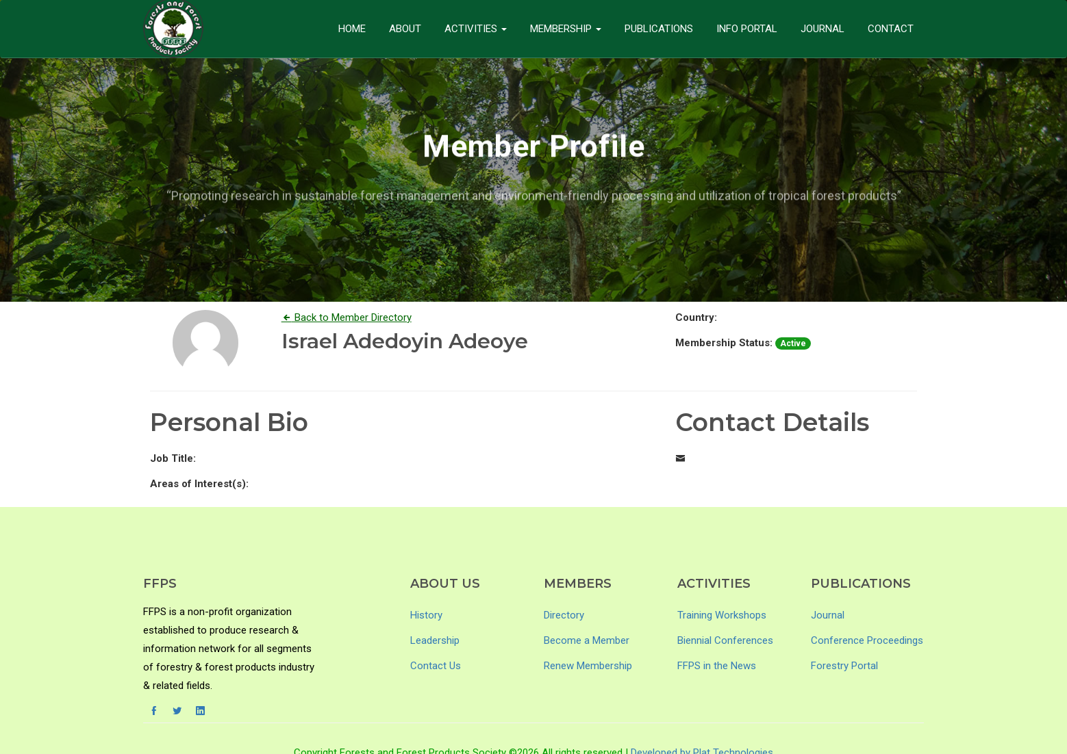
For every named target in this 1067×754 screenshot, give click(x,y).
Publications (659, 29)
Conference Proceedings (867, 640)
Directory (564, 615)
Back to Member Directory (346, 317)
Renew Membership (588, 666)
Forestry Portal (844, 666)
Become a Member (586, 640)
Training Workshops (721, 615)
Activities (475, 29)
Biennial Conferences (725, 640)
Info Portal (746, 29)
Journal (822, 29)
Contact (891, 29)
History (426, 615)
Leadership (435, 640)
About (405, 29)
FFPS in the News (716, 666)
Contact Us (435, 666)
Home (352, 29)
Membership (565, 29)
